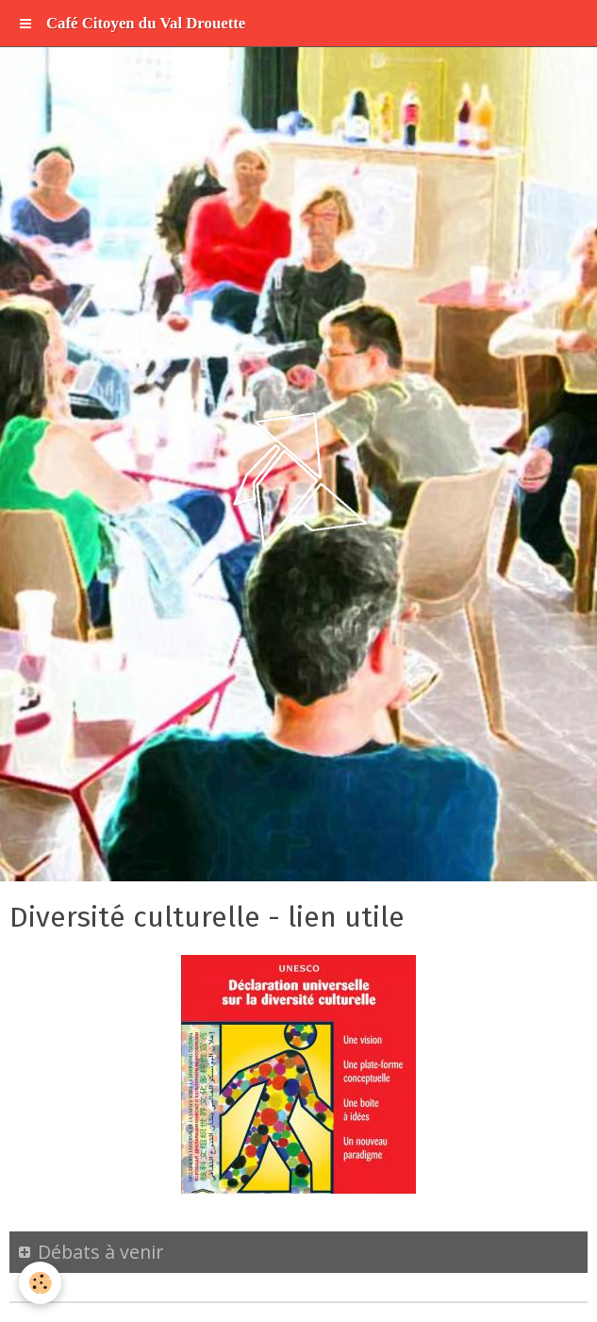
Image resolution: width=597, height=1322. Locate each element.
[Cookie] (40, 1283)
